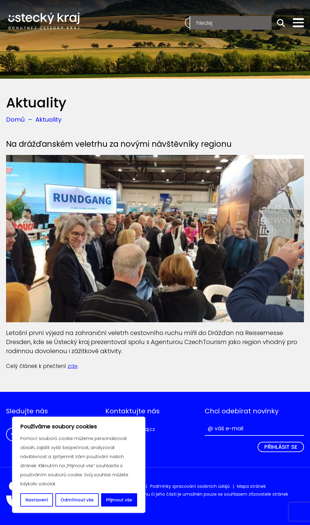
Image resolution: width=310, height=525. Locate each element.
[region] (78, 465)
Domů (15, 119)
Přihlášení (252, 22)
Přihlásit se (280, 447)
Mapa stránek (251, 486)
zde (73, 366)
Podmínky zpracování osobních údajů (190, 486)
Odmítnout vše (77, 500)
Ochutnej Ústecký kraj (44, 21)
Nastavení (36, 500)
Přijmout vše (119, 500)
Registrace (206, 22)
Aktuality (48, 119)
